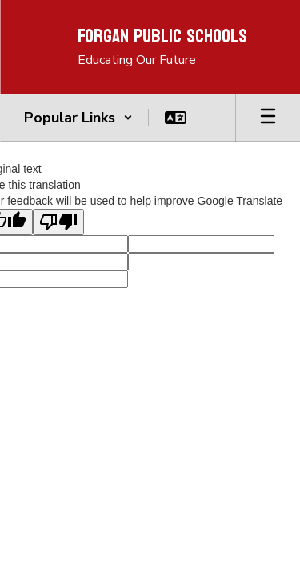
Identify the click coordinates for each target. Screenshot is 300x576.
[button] (78, 118)
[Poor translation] (58, 222)
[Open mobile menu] (268, 118)
